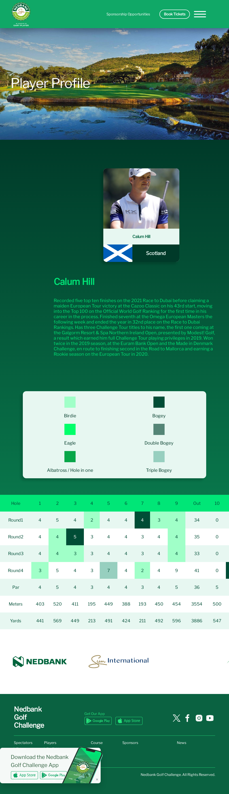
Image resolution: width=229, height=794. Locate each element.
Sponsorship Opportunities (128, 14)
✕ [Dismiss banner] (97, 779)
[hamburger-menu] (200, 14)
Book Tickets (174, 14)
